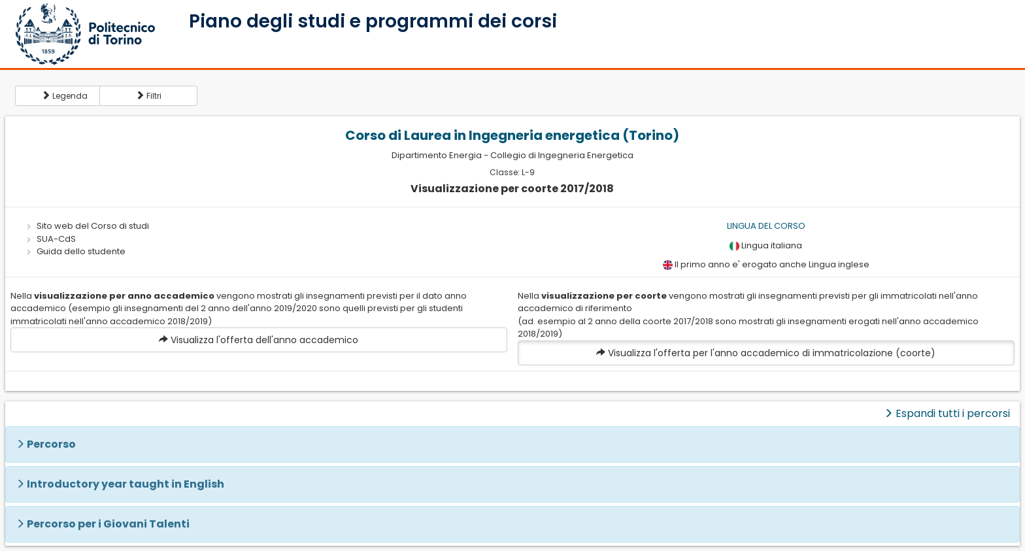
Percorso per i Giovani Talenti (108, 523)
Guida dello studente (81, 251)
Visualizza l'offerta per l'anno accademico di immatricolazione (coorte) (765, 352)
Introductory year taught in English (125, 484)
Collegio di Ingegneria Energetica (561, 155)
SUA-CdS (56, 239)
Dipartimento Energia (437, 155)
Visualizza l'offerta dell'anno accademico (258, 339)
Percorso (51, 444)
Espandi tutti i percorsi (947, 413)
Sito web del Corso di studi (93, 226)
